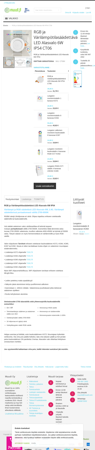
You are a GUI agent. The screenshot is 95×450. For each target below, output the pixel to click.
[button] (8, 43)
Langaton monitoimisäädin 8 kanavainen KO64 (81, 226)
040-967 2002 (82, 381)
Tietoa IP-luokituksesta (37, 400)
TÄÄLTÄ (30, 252)
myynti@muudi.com (85, 395)
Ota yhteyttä (39, 367)
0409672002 (82, 401)
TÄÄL (29, 256)
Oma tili (68, 13)
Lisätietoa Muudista (14, 413)
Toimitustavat (34, 395)
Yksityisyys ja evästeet (12, 367)
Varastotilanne (42, 67)
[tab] (12, 199)
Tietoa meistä (86, 367)
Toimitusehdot (34, 389)
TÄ (32, 256)
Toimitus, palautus (36, 384)
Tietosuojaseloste (35, 398)
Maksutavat (33, 381)
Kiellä (33, 443)
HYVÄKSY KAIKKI (22, 443)
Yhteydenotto (9, 3)
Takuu (31, 387)
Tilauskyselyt (28, 367)
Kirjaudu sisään (78, 13)
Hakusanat (49, 367)
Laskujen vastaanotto (37, 392)
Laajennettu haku (61, 367)
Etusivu (5, 25)
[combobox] (47, 10)
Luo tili (88, 13)
